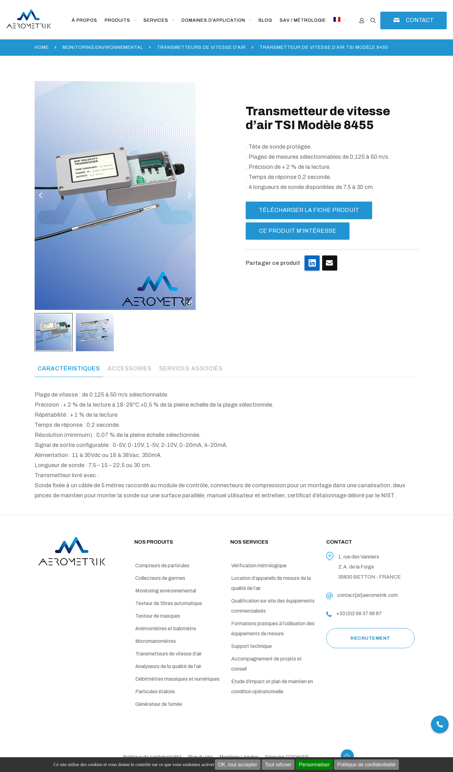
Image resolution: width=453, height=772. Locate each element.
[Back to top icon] (347, 756)
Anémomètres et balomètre (165, 628)
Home (42, 47)
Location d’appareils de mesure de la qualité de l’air (271, 583)
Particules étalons (155, 691)
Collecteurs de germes (160, 578)
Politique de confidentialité (366, 764)
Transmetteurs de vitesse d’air (168, 653)
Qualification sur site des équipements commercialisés (273, 606)
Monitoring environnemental (103, 47)
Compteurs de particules (162, 565)
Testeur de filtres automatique (168, 603)
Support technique (251, 646)
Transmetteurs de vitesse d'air (201, 47)
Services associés (191, 368)
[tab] (69, 369)
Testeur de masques (157, 616)
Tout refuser (278, 764)
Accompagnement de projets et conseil (266, 664)
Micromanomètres (155, 641)
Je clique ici (329, 263)
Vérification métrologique (259, 565)
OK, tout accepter (237, 764)
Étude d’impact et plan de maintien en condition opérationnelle (272, 686)
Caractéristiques (69, 368)
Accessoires (130, 368)
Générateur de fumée (158, 704)
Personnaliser (314, 764)
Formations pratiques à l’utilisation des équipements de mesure (273, 628)
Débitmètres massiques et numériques (177, 679)
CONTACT (419, 20)
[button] (440, 724)
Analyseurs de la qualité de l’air (168, 666)
